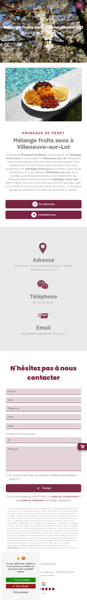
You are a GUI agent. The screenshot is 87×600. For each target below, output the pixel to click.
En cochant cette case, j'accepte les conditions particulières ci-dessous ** (43, 473)
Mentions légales (65, 572)
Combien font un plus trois (20, 429)
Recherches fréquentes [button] (42, 563)
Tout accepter (21, 580)
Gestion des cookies (43, 575)
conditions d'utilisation (32, 496)
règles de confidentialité (64, 492)
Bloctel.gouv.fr (13, 543)
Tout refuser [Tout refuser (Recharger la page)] (21, 586)
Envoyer (46, 484)
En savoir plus (43, 204)
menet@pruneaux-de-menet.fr (44, 329)
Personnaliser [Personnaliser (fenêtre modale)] (20, 592)
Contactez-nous (43, 214)
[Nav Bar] (79, 5)
